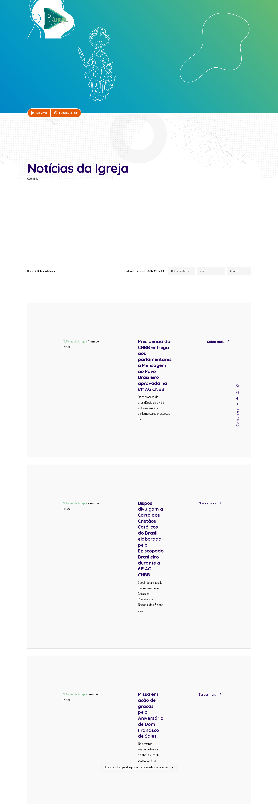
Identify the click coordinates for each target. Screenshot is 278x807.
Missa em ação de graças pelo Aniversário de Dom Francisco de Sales (150, 715)
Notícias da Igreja (74, 341)
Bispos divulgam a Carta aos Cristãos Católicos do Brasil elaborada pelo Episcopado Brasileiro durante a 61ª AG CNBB (150, 539)
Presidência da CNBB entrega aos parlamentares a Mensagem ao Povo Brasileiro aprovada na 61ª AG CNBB (155, 365)
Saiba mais (218, 341)
